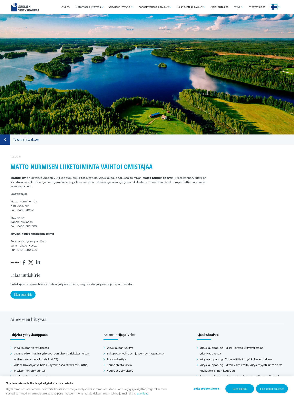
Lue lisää (142, 393)
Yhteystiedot (256, 6)
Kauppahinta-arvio (119, 365)
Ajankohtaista (219, 6)
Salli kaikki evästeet (272, 388)
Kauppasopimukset (120, 370)
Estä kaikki (240, 388)
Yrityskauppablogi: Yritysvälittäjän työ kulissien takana (236, 359)
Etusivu (65, 6)
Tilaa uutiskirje (23, 295)
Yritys (237, 6)
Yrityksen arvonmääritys (29, 370)
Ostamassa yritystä (88, 6)
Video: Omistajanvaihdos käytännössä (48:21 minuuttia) (50, 365)
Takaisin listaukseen (19, 139)
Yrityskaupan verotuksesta (31, 347)
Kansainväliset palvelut (153, 6)
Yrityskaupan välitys (120, 347)
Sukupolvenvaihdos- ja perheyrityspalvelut (135, 353)
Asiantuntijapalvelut (190, 6)
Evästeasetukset (206, 388)
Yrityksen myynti (119, 6)
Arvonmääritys (116, 359)
